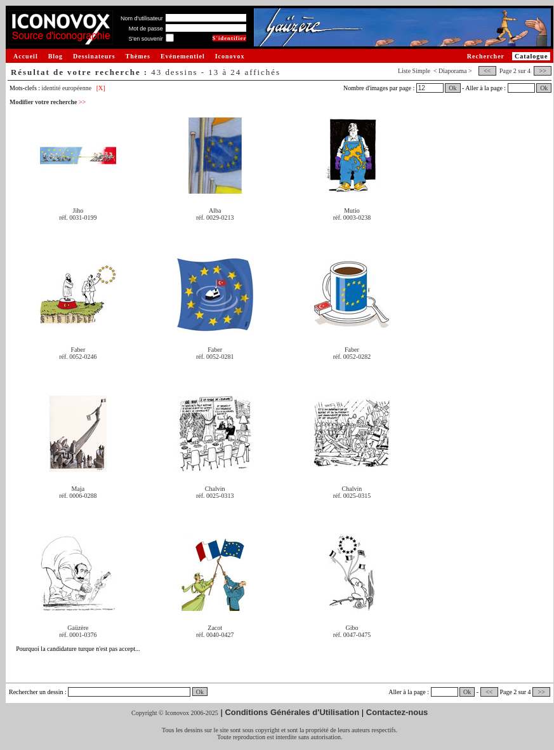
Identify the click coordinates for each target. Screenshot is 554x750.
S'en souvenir (145, 39)
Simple (421, 70)
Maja (78, 488)
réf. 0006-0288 (77, 495)
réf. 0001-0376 (77, 634)
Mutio (351, 210)
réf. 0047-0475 (352, 634)
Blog (55, 56)
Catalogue (531, 56)
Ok (452, 87)
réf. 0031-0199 (77, 217)
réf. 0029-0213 (215, 217)
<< (487, 70)
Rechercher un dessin (36, 691)
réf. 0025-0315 (352, 495)
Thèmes (138, 56)
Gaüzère (77, 627)
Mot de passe (146, 28)
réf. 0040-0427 (215, 634)
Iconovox (230, 56)
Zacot (215, 627)
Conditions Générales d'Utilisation (292, 712)
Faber (78, 349)
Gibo (351, 627)
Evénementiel (183, 56)
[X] (100, 87)
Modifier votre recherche (48, 101)
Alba (215, 210)
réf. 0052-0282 (352, 356)
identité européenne (67, 87)
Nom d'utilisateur (142, 18)
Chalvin (215, 488)
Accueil (25, 56)
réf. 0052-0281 (215, 356)
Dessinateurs (94, 56)
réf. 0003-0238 (352, 217)
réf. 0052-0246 (77, 356)
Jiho (78, 210)
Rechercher (486, 56)
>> (543, 70)
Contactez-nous (397, 712)
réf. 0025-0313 (215, 495)
